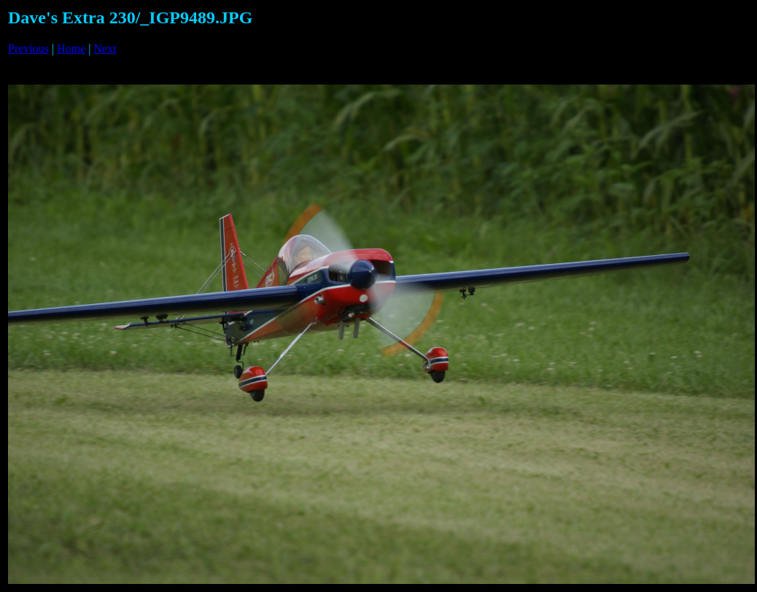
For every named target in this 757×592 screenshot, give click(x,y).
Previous (28, 48)
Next (105, 48)
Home (71, 48)
